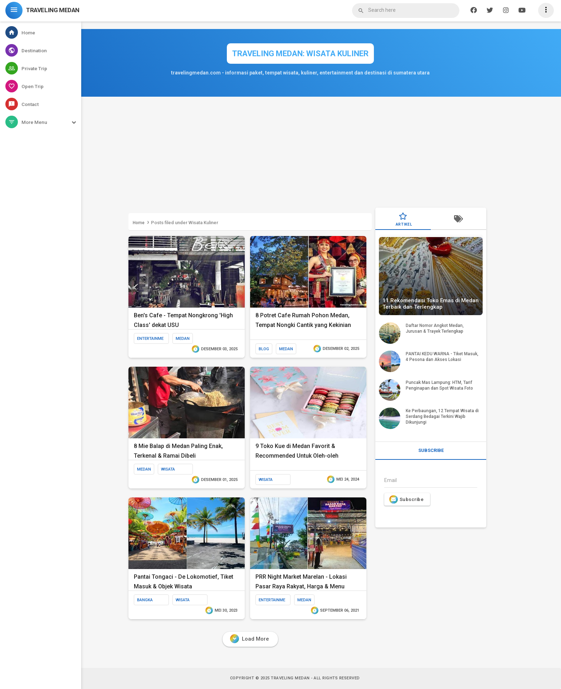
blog (264, 348)
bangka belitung (146, 601)
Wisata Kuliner (169, 470)
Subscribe (406, 499)
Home (139, 222)
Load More (249, 638)
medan (183, 338)
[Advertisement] (307, 154)
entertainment (150, 340)
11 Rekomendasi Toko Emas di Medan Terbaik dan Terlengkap (430, 303)
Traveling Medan (290, 678)
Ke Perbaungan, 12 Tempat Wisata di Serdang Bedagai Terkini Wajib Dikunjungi (442, 416)
